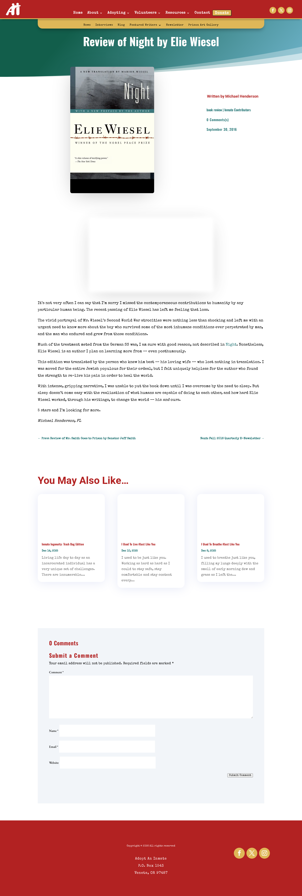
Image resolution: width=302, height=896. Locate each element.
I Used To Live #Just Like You (138, 544)
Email (53, 747)
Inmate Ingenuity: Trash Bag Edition (63, 544)
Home (78, 13)
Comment (56, 672)
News (87, 25)
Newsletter (175, 25)
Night (231, 345)
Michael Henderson (241, 96)
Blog (121, 25)
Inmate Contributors (237, 109)
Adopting (116, 13)
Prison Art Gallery (203, 25)
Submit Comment (240, 775)
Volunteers (145, 13)
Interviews (104, 25)
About (93, 13)
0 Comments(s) (218, 119)
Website (54, 763)
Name (53, 731)
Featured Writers (143, 25)
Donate (222, 13)
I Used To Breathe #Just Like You (220, 544)
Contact (202, 13)
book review (214, 109)
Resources (175, 13)
